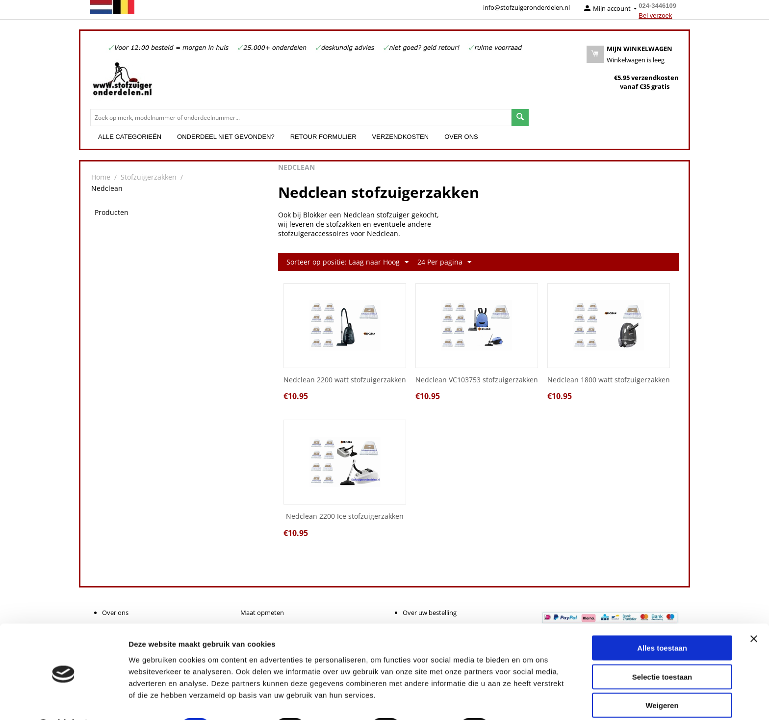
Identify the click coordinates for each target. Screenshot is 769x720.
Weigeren (661, 679)
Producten (111, 212)
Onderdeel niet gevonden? (226, 136)
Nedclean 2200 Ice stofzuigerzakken (345, 516)
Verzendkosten (400, 136)
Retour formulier (323, 136)
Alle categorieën (129, 136)
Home (100, 177)
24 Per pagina (444, 262)
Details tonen (530, 700)
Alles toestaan (662, 622)
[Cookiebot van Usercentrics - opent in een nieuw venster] (63, 700)
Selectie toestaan (662, 651)
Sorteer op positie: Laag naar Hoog (347, 262)
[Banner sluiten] (753, 613)
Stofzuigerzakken (149, 177)
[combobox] (301, 117)
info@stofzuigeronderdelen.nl (526, 7)
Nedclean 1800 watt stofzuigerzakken (608, 380)
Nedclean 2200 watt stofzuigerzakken (344, 380)
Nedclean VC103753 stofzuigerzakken (476, 380)
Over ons (461, 136)
